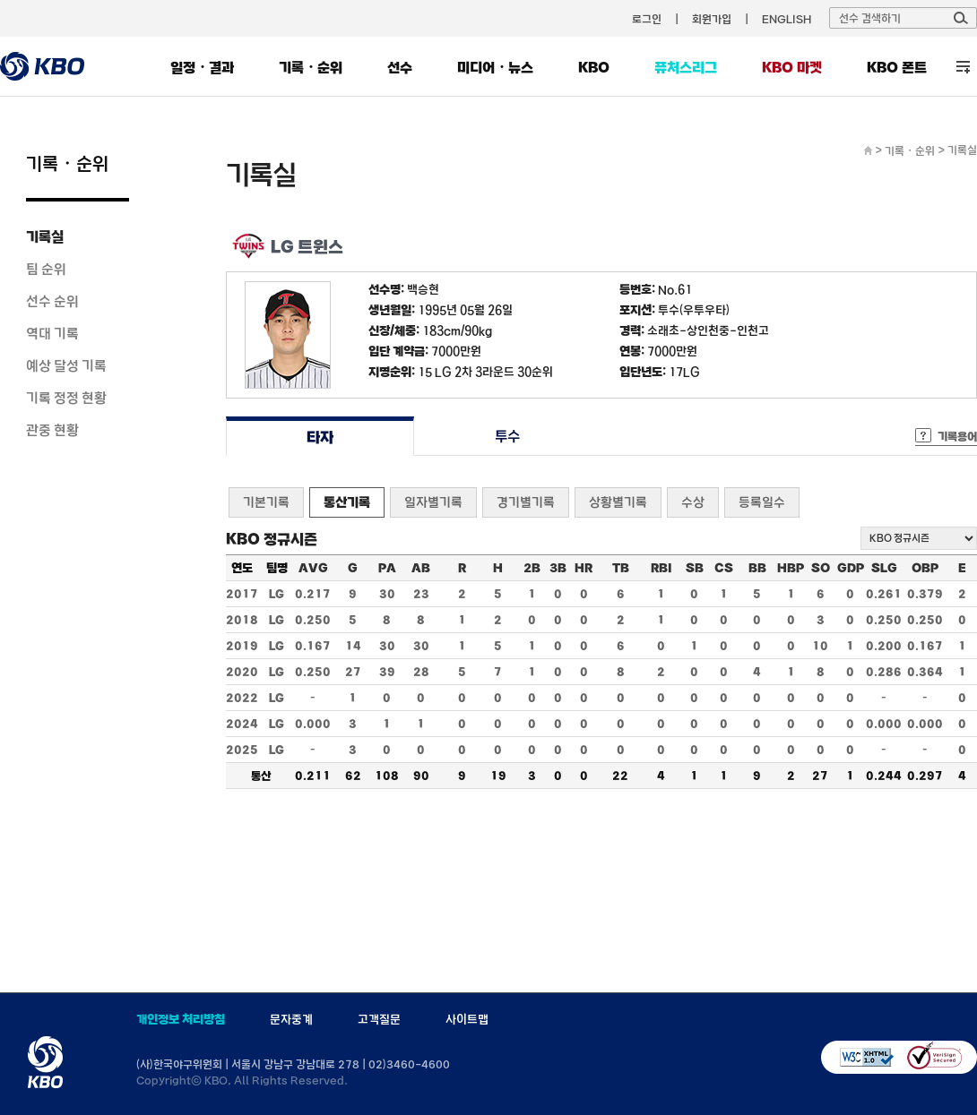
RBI (661, 568)
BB (757, 568)
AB (420, 568)
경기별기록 (526, 502)
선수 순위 (52, 301)
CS (723, 568)
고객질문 (379, 1019)
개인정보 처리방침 (180, 1019)
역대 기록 (52, 333)
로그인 (646, 18)
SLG (884, 568)
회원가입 (711, 18)
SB (695, 568)
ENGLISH (786, 18)
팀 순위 (46, 269)
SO (820, 568)
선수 (399, 67)
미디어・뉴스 (495, 67)
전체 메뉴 (963, 67)
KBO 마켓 (792, 67)
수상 (693, 502)
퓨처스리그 (685, 67)
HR (583, 568)
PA (387, 568)
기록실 (45, 236)
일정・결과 (202, 67)
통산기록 (347, 502)
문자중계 (291, 1019)
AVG (313, 568)
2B (531, 568)
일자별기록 (433, 502)
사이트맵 (466, 1019)
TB (620, 568)
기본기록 (266, 502)
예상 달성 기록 (66, 365)
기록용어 (957, 436)
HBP (790, 568)
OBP (925, 568)
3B (557, 568)
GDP (850, 568)
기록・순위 (310, 67)
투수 (508, 436)
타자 (320, 436)
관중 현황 (52, 430)
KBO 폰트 (897, 67)
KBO (594, 67)
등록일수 (762, 502)
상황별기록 (618, 502)
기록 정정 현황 (66, 398)
